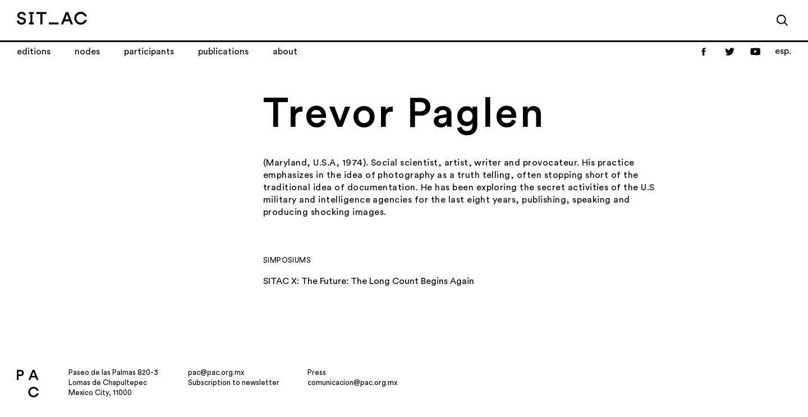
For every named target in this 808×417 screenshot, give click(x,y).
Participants (149, 51)
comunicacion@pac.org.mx (352, 382)
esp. (783, 51)
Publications (223, 51)
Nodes (87, 51)
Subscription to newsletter (233, 382)
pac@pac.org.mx (216, 372)
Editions (33, 51)
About (285, 51)
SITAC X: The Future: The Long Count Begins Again (368, 281)
